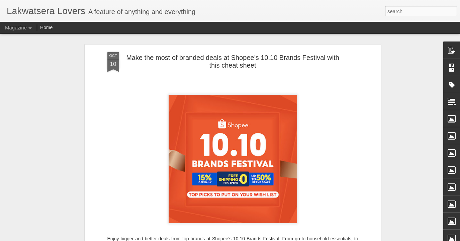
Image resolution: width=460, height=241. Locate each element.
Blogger (260, 237)
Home (46, 27)
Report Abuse (279, 237)
